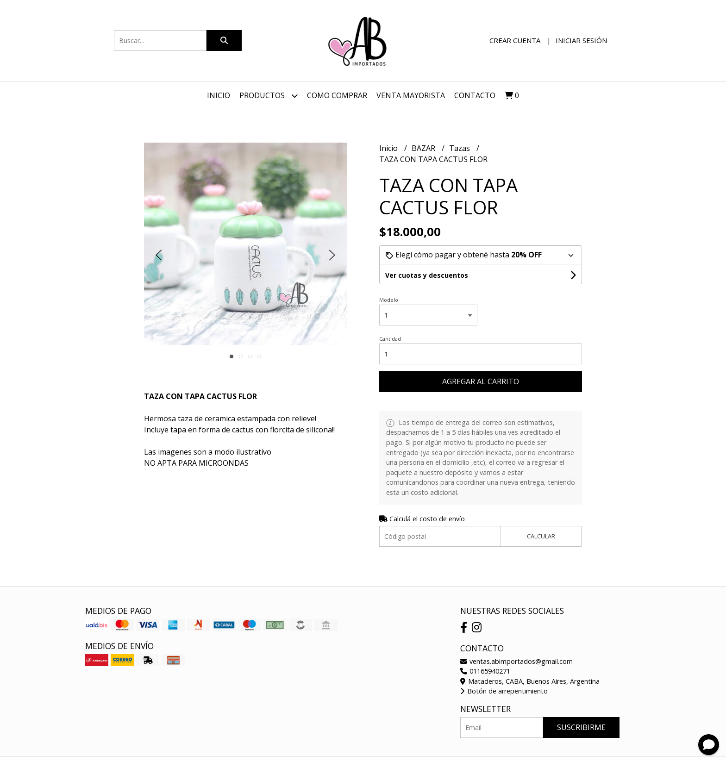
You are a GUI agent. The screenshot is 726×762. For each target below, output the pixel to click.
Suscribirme (581, 727)
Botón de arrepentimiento (504, 691)
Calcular (541, 536)
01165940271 (485, 671)
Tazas (460, 148)
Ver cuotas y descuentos (426, 275)
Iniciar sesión (581, 40)
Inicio (218, 95)
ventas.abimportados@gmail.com (516, 661)
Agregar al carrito (480, 381)
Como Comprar (337, 95)
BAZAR (424, 148)
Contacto (474, 95)
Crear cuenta (514, 40)
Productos (268, 95)
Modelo (388, 299)
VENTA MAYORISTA (410, 95)
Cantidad (390, 338)
